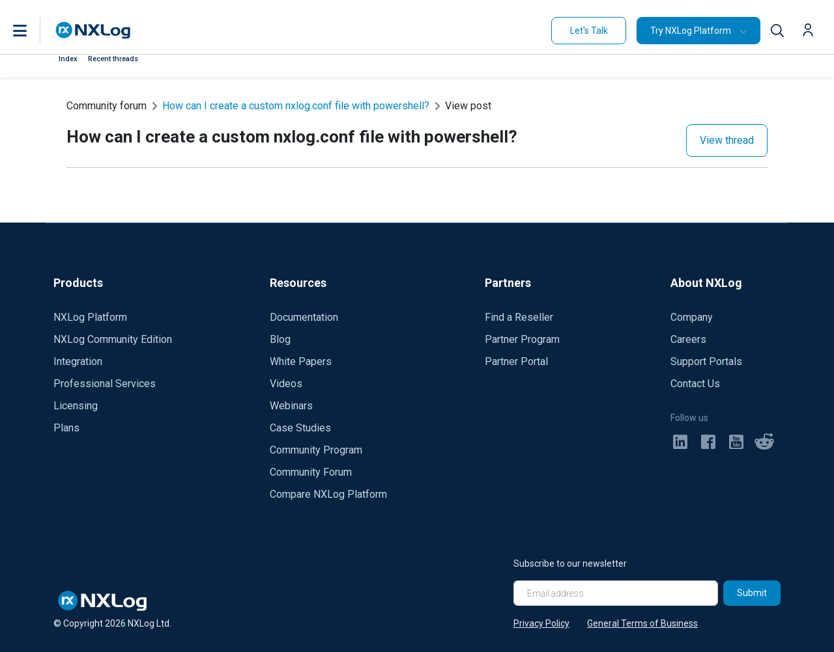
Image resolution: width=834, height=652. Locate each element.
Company (691, 317)
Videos (286, 383)
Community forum (106, 106)
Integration (77, 361)
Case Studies (300, 428)
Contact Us (695, 383)
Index (68, 59)
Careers (688, 339)
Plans (66, 428)
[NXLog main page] (93, 30)
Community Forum (311, 472)
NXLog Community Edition (112, 339)
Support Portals (706, 361)
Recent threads (113, 59)
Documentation (304, 317)
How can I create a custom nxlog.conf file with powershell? (295, 106)
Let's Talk (589, 30)
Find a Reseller (519, 317)
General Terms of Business (642, 623)
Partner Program (522, 339)
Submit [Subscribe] (752, 593)
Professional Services (104, 383)
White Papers (301, 361)
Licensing (75, 406)
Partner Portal (516, 361)
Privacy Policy (541, 623)
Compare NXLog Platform (328, 494)
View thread (727, 140)
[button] (33, 31)
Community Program (316, 450)
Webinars (291, 406)
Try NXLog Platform (690, 30)
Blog (280, 339)
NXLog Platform (90, 317)
